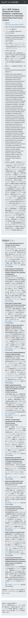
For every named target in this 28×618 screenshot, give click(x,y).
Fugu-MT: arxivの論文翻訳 (9, 2)
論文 (6, 265)
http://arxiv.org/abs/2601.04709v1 (14, 24)
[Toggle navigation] (25, 2)
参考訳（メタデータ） (14, 265)
